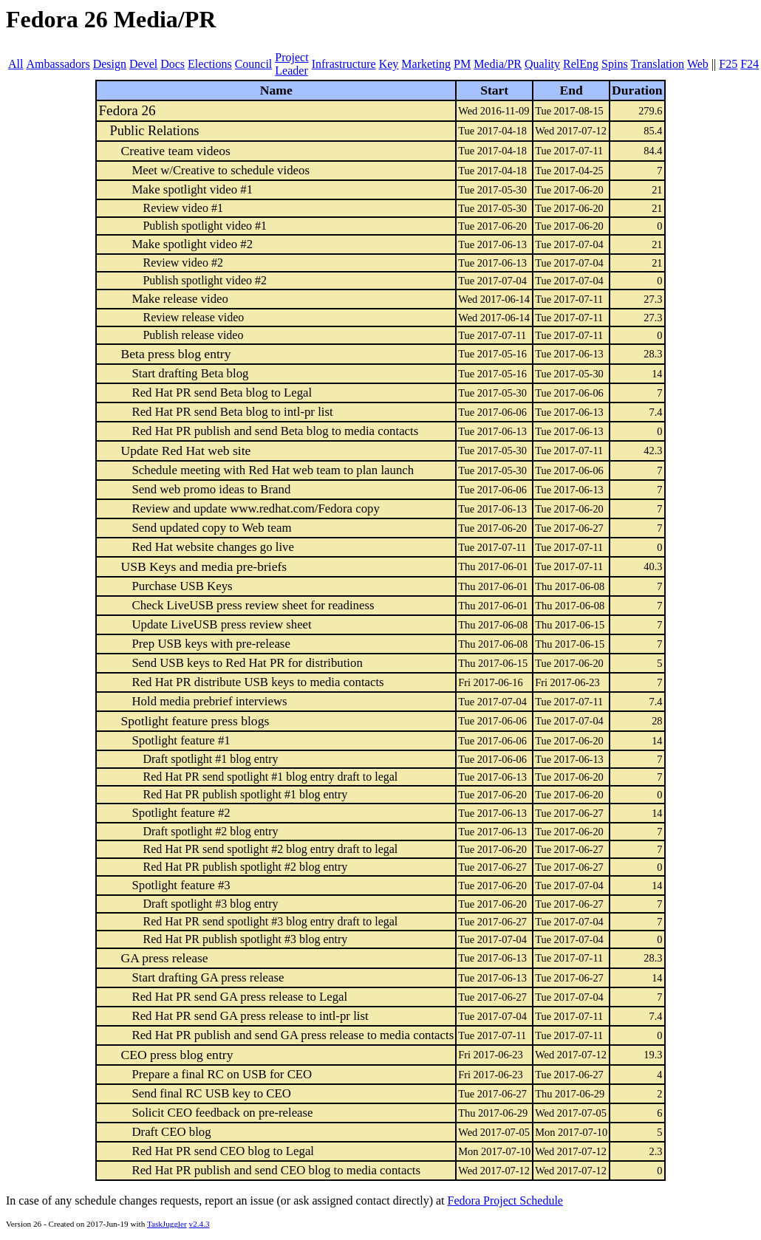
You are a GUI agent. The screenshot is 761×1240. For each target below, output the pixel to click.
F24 (749, 64)
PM (462, 64)
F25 (728, 64)
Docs (172, 64)
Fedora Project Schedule (505, 1200)
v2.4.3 (199, 1223)
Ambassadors (57, 64)
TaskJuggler (167, 1223)
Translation (657, 64)
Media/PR (498, 64)
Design (109, 64)
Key (389, 64)
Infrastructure (344, 64)
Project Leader (291, 64)
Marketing (426, 64)
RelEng (580, 64)
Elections (210, 64)
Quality (542, 64)
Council (254, 64)
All (15, 64)
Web (698, 64)
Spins (614, 64)
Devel (143, 64)
